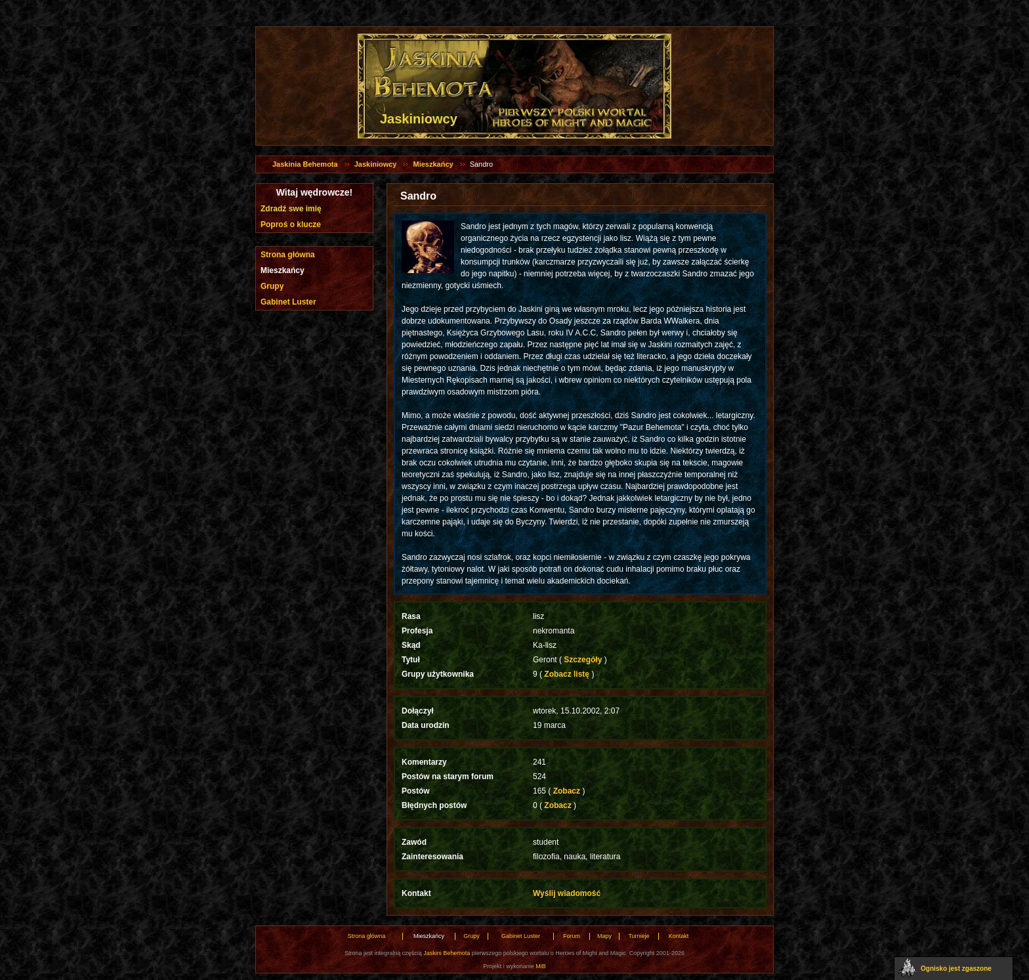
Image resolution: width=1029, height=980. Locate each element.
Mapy (604, 936)
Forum (571, 936)
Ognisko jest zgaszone (956, 968)
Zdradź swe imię (291, 208)
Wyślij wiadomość (566, 893)
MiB (541, 966)
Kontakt (679, 936)
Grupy (272, 286)
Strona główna (288, 254)
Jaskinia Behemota (305, 164)
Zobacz (566, 791)
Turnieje (638, 936)
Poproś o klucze (291, 224)
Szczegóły (583, 659)
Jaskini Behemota (446, 953)
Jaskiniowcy (375, 164)
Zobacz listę (566, 674)
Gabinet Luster (288, 302)
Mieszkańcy (433, 164)
